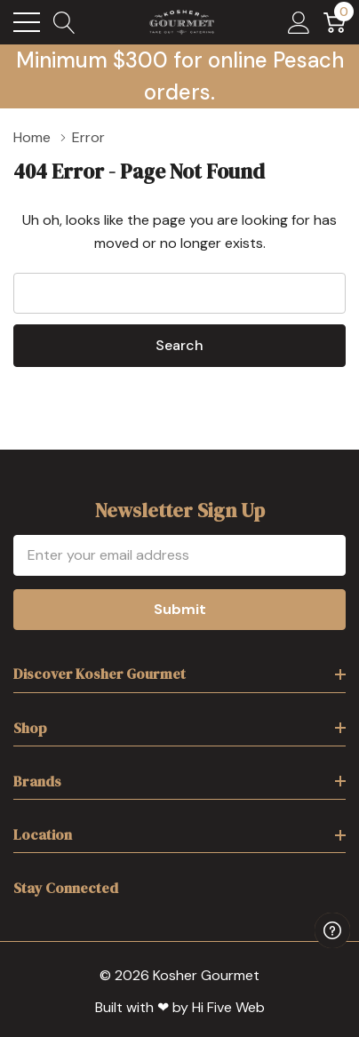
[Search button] (64, 22)
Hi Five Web (228, 1007)
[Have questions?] (332, 930)
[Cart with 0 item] (334, 22)
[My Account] (299, 22)
